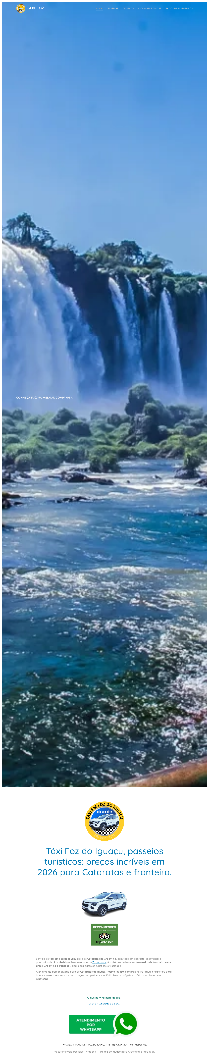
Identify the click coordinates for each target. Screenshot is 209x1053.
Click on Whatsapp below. (104, 1003)
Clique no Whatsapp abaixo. (104, 997)
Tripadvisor (99, 962)
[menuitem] (93, 8)
